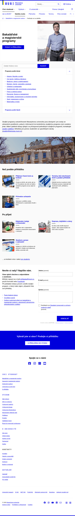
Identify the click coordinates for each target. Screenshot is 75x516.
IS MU (17, 492)
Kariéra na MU (6, 438)
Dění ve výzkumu (7, 401)
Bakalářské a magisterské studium (11, 378)
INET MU (23, 492)
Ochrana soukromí (59, 322)
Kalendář (4, 474)
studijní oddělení (8, 129)
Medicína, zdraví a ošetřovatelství (17, 81)
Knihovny (4, 462)
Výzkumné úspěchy (7, 404)
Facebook (21, 281)
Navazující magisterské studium (11, 381)
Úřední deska (6, 436)
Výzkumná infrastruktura (9, 410)
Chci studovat (9, 374)
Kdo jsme (4, 433)
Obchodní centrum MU (41, 492)
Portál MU (30, 492)
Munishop (52, 492)
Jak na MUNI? (6, 14)
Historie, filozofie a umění (15, 76)
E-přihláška (5, 389)
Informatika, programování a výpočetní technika (22, 96)
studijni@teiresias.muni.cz (12, 131)
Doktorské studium (7, 384)
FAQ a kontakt (61, 14)
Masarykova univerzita (13, 502)
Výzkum (5, 395)
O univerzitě (9, 429)
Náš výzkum (5, 399)
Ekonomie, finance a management (18, 94)
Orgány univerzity (7, 459)
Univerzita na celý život (8, 386)
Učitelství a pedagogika (14, 86)
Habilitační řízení (7, 421)
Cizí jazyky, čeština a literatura (16, 79)
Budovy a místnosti (7, 464)
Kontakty (4, 453)
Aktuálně (7, 470)
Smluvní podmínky (69, 322)
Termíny (51, 14)
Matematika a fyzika (13, 101)
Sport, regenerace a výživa (15, 99)
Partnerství (5, 441)
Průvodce (42, 14)
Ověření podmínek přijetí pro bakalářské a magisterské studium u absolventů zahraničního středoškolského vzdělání (19, 302)
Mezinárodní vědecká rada (9, 412)
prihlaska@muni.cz (27, 279)
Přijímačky (32, 14)
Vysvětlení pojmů (9, 298)
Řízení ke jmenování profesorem (11, 423)
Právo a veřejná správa (14, 91)
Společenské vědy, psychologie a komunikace (21, 89)
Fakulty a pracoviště (7, 456)
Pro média (5, 479)
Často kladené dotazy (11, 295)
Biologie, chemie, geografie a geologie (19, 84)
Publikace (5, 415)
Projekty (4, 418)
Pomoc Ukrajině (58, 9)
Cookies (30, 504)
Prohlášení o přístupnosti (19, 504)
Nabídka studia (20, 14)
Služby (4, 444)
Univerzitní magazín (7, 492)
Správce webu (6, 504)
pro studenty (25, 259)
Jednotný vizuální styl (62, 492)
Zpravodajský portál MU (9, 477)
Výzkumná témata (7, 407)
